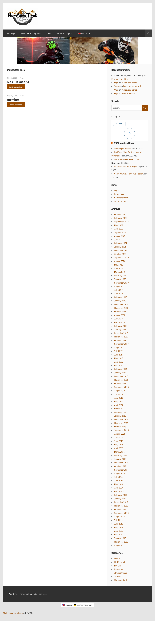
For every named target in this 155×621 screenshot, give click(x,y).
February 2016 (120, 412)
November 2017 (121, 336)
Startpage (10, 33)
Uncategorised (120, 580)
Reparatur (118, 569)
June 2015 (118, 441)
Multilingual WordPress (13, 613)
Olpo (116, 82)
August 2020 (119, 261)
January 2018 (120, 329)
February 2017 (120, 369)
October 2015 (120, 426)
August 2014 (119, 473)
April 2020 (118, 268)
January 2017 (120, 372)
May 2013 (118, 527)
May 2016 (118, 401)
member (13, 100)
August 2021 (119, 236)
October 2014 (120, 466)
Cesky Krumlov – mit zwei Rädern (128, 173)
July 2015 (118, 437)
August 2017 (119, 347)
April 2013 (118, 531)
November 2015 (121, 423)
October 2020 (120, 254)
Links (49, 33)
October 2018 (120, 311)
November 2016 (121, 380)
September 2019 (121, 282)
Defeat (117, 558)
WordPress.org (120, 201)
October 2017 (120, 340)
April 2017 (118, 362)
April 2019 (118, 293)
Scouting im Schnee (122, 148)
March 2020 (119, 272)
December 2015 (121, 419)
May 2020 (118, 264)
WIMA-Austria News (124, 143)
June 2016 (118, 398)
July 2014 (118, 477)
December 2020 (121, 250)
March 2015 (119, 452)
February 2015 (120, 455)
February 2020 (120, 275)
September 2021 (121, 232)
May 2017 (118, 358)
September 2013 (121, 513)
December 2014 (121, 462)
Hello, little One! (128, 93)
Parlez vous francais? (130, 82)
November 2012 (121, 541)
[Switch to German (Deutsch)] (83, 605)
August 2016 (119, 390)
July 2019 (118, 290)
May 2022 (118, 225)
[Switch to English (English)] (67, 605)
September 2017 (121, 344)
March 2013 (119, 534)
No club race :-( (18, 82)
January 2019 (120, 300)
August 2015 (119, 433)
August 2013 (119, 516)
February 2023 (120, 218)
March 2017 (119, 365)
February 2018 (120, 326)
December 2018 (121, 304)
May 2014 (118, 484)
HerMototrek (119, 562)
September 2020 (121, 257)
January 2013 (120, 538)
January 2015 (120, 459)
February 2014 (120, 495)
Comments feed (121, 197)
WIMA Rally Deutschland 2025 (127, 159)
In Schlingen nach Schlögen (125, 166)
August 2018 (119, 315)
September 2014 (121, 470)
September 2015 (121, 430)
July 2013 (118, 520)
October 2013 (120, 509)
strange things (120, 573)
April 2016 (118, 405)
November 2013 (121, 505)
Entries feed (119, 194)
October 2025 (120, 214)
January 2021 (120, 246)
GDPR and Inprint (64, 33)
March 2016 (119, 408)
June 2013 (118, 523)
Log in (117, 190)
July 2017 (118, 351)
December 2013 (121, 502)
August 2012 (119, 545)
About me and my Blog (31, 33)
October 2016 (120, 383)
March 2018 (119, 322)
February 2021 (120, 243)
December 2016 (121, 376)
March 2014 (119, 491)
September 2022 (121, 221)
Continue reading (15, 87)
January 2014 (120, 498)
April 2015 (118, 448)
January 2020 (120, 279)
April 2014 (118, 487)
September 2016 (121, 387)
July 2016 (118, 394)
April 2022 (118, 228)
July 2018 (118, 318)
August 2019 (119, 286)
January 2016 (120, 415)
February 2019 (120, 297)
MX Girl (117, 565)
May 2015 (118, 444)
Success (117, 576)
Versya (22, 78)
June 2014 (118, 480)
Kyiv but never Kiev (119, 79)
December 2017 (121, 333)
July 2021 (118, 239)
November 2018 (121, 308)
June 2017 (118, 354)
